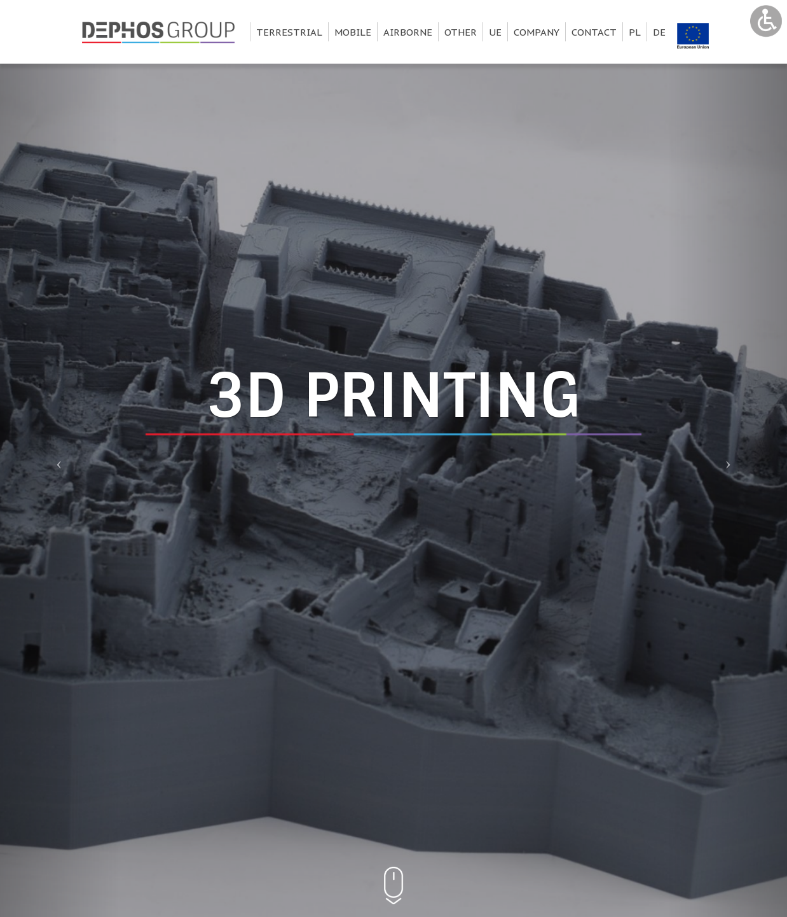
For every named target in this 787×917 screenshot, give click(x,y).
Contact (594, 32)
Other (460, 32)
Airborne (407, 32)
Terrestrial (289, 32)
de (659, 32)
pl (635, 32)
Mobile (352, 32)
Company (536, 32)
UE (495, 32)
